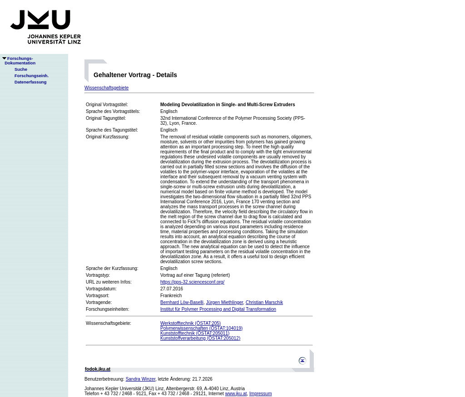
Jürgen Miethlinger (224, 302)
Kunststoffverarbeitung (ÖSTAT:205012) (200, 338)
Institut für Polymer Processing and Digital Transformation (218, 309)
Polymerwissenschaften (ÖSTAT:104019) (201, 328)
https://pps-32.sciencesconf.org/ (192, 281)
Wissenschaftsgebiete (106, 87)
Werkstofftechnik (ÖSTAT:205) (190, 323)
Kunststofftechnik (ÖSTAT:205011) (194, 333)
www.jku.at (236, 393)
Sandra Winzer (141, 379)
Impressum (260, 393)
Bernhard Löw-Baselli (181, 302)
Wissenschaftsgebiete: (108, 323)
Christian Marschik (264, 302)
